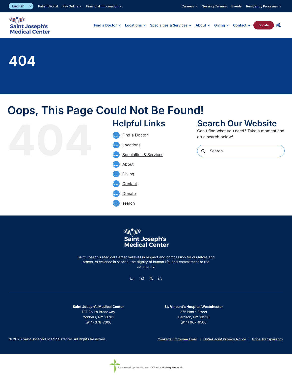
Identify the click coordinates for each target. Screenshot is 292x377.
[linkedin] (160, 278)
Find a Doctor (135, 135)
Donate (129, 193)
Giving (128, 173)
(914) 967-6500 (194, 322)
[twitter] (151, 278)
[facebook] (141, 278)
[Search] (203, 151)
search (128, 203)
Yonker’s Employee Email (177, 339)
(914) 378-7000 (98, 322)
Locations (131, 144)
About (127, 164)
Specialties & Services (142, 154)
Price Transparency (267, 339)
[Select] (21, 6)
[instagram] (132, 278)
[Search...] (241, 151)
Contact (129, 183)
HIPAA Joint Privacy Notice (224, 339)
